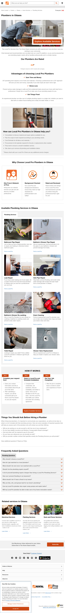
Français (58, 10)
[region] (15, 597)
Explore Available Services (47, 41)
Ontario (12, 10)
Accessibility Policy (46, 596)
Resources (5, 574)
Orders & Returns (7, 566)
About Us (4, 578)
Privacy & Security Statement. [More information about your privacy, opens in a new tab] (13, 600)
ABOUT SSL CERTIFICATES (49, 607)
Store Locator (4, 10)
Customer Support (36, 553)
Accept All (15, 608)
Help (3, 570)
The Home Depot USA (35, 596)
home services (26, 10)
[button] (2, 3)
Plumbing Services (10, 214)
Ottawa (18, 10)
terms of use (48, 592)
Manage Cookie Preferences (16, 603)
